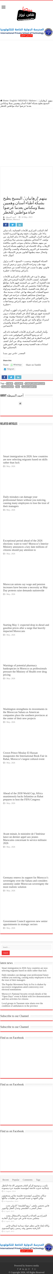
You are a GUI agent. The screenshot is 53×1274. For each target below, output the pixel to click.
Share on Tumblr (33, 365)
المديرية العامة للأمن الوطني (35, 383)
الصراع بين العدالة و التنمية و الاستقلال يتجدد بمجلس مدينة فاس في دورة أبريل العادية (24, 1216)
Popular (15, 1180)
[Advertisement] (26, 69)
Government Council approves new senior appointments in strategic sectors (25, 923)
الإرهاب (9, 383)
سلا (18, 386)
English (13, 100)
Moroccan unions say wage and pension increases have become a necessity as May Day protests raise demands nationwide (25, 587)
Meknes (32, 100)
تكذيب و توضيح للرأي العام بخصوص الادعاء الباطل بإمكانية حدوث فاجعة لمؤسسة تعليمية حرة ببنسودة (25, 1186)
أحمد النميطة (11, 217)
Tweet (6, 365)
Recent (6, 1180)
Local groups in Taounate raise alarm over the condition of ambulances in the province (22, 1004)
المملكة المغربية (8, 386)
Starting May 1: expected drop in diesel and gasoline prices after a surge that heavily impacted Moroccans (26, 628)
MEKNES (23, 100)
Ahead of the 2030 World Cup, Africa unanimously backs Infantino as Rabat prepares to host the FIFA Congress (23, 796)
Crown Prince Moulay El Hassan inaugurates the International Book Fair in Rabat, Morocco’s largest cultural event (25, 755)
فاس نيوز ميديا (10, 353)
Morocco (16, 219)
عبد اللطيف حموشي (29, 386)
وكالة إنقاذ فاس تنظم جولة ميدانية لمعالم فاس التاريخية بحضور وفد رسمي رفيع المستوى (25, 1226)
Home (4, 100)
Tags (38, 1180)
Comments (27, 1180)
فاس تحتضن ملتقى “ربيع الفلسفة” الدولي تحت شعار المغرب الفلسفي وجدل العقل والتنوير (25, 1206)
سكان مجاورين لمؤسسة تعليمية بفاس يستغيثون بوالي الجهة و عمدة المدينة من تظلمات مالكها (24, 1196)
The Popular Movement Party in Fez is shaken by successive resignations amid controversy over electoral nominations (24, 987)
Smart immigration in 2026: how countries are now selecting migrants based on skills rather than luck (25, 459)
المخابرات (19, 383)
